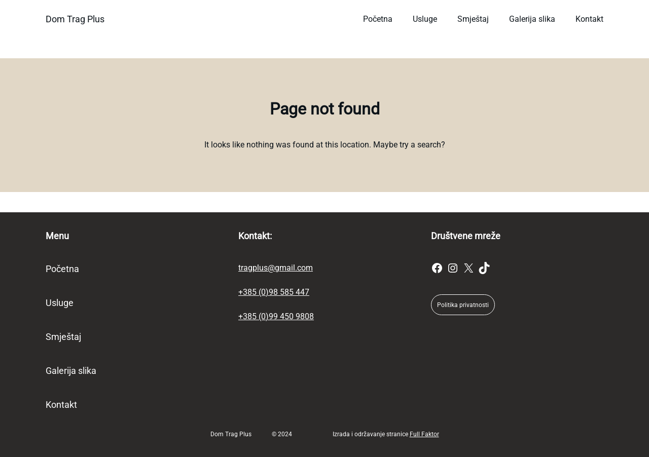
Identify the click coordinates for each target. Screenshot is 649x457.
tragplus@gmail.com (275, 268)
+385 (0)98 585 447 (273, 292)
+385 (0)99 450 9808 (276, 316)
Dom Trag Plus (75, 19)
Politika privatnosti (463, 305)
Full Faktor (424, 434)
